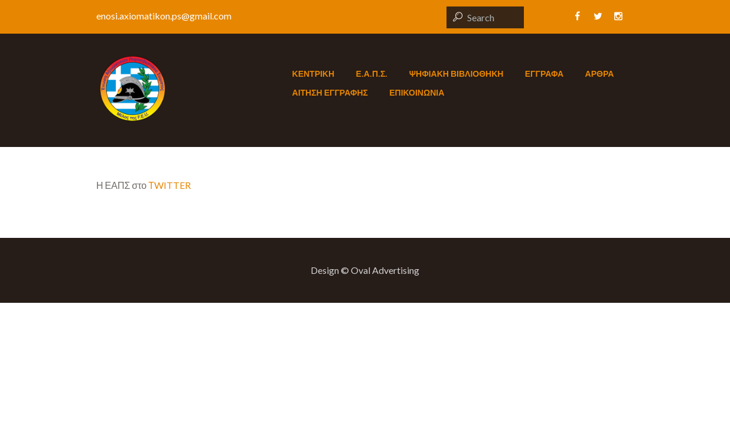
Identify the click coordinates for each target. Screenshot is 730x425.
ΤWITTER (169, 185)
